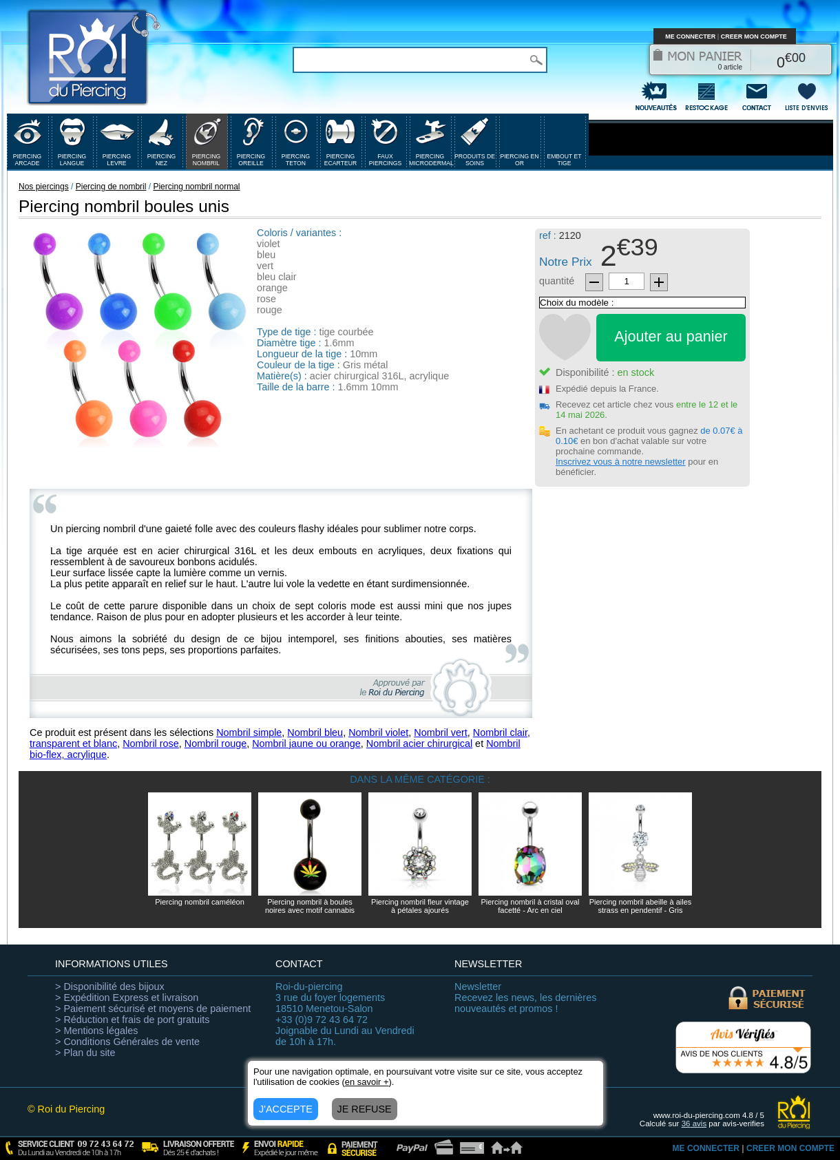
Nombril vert (441, 732)
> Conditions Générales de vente (127, 1041)
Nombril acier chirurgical (419, 743)
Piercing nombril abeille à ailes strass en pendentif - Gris (640, 906)
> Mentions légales (96, 1030)
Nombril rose (151, 743)
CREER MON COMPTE (754, 36)
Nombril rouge (215, 743)
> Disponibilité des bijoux (110, 986)
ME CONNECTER (690, 36)
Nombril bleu (315, 732)
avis (694, 1123)
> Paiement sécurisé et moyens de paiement (153, 1008)
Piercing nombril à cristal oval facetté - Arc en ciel (530, 906)
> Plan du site (85, 1052)
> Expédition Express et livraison (126, 997)
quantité (556, 280)
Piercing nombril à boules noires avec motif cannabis (310, 906)
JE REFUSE (364, 1109)
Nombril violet (378, 732)
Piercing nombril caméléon (199, 902)
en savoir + (367, 1082)
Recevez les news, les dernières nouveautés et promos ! (525, 997)
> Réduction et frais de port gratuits (132, 1019)
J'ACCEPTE (286, 1109)
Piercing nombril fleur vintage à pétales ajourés (420, 906)
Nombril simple (249, 732)
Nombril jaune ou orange (306, 743)
